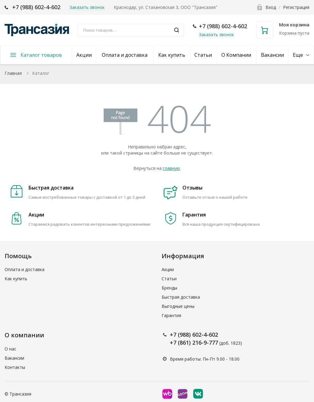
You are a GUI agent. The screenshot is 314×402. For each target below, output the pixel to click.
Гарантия (171, 315)
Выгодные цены (178, 306)
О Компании (236, 55)
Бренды (169, 288)
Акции (84, 55)
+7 (174, 334)
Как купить (171, 55)
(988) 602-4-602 (198, 334)
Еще (298, 55)
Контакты (15, 367)
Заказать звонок (216, 34)
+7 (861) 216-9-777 (194, 342)
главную (171, 168)
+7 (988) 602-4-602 (36, 7)
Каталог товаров (41, 55)
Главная (13, 73)
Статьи (203, 55)
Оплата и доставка (124, 55)
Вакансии (272, 55)
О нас (10, 349)
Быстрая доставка (181, 297)
